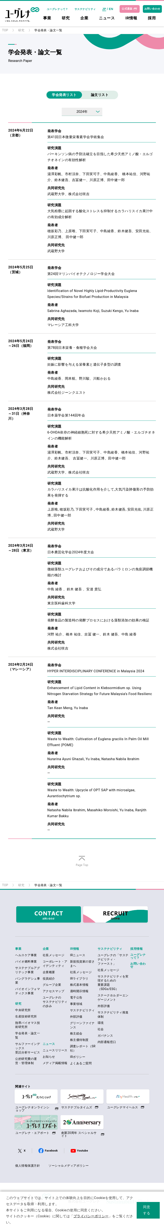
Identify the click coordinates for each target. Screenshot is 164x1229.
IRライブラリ (79, 978)
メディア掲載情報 (55, 1063)
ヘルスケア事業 (26, 955)
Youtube (82, 1150)
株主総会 (76, 1033)
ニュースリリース (55, 1050)
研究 (66, 18)
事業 (47, 18)
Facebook (51, 1150)
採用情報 (136, 948)
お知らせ (49, 1056)
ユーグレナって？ (57, 9)
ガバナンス (105, 1035)
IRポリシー (77, 1057)
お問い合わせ (152, 8)
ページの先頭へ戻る (82, 866)
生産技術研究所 (26, 1016)
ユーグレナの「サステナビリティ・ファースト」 (113, 959)
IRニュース (77, 955)
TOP (5, 30)
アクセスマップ (53, 991)
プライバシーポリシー (91, 1216)
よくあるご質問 (81, 1063)
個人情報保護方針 (27, 1165)
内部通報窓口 (107, 1042)
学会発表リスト (64, 95)
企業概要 (49, 972)
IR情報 (131, 18)
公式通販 (127, 8)
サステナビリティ (85, 9)
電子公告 (76, 997)
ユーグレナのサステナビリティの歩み (55, 1002)
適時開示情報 (79, 991)
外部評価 (76, 1016)
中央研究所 (23, 1010)
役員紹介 (49, 978)
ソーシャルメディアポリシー (68, 1165)
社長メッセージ (53, 955)
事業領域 (76, 1004)
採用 (152, 18)
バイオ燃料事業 (26, 961)
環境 (101, 1022)
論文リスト (99, 95)
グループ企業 (52, 984)
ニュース (107, 18)
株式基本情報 (79, 984)
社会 (101, 1029)
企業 (84, 18)
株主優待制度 (79, 1040)
